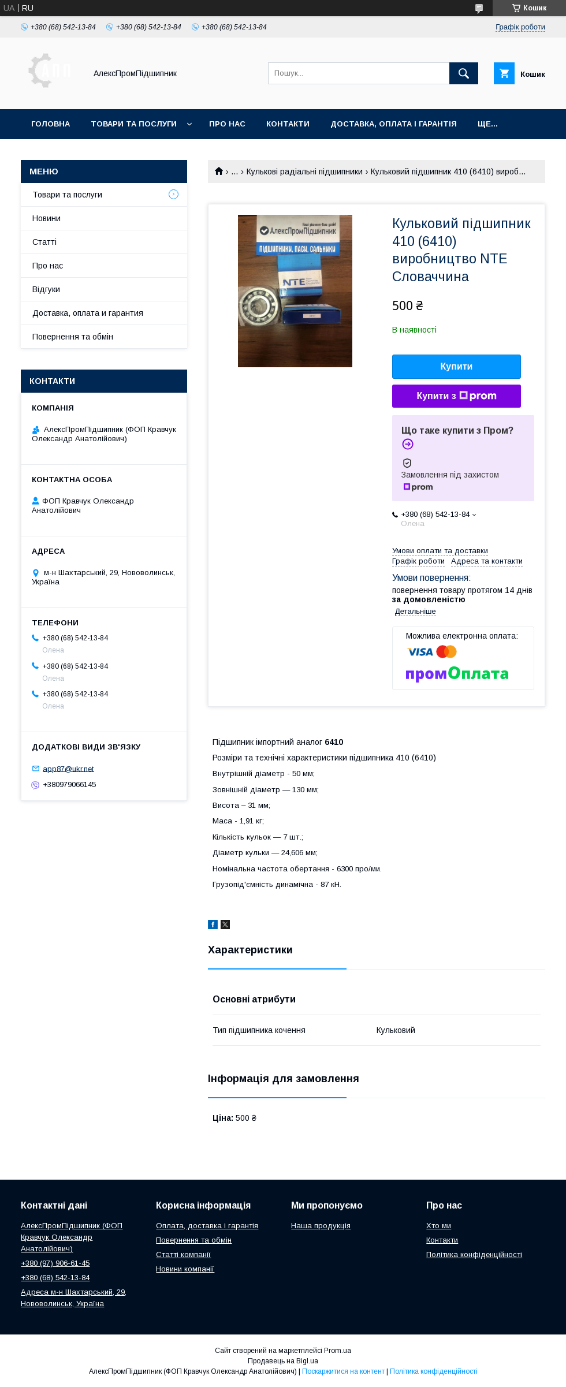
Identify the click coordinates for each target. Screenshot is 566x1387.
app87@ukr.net (68, 768)
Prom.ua (337, 1351)
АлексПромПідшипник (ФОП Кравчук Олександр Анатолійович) (71, 1237)
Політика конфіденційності (474, 1254)
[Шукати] (463, 73)
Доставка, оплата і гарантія (393, 124)
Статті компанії (183, 1254)
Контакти (288, 124)
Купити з (456, 396)
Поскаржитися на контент (343, 1371)
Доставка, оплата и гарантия (87, 313)
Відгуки (46, 289)
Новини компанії (185, 1269)
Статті (44, 242)
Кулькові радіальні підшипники (305, 171)
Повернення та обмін (72, 336)
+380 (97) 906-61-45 (55, 1263)
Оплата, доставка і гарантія (207, 1225)
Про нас (227, 124)
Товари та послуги (134, 124)
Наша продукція (321, 1225)
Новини (46, 218)
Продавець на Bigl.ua (283, 1361)
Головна (50, 124)
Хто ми (438, 1225)
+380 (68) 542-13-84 (55, 1277)
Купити (457, 366)
